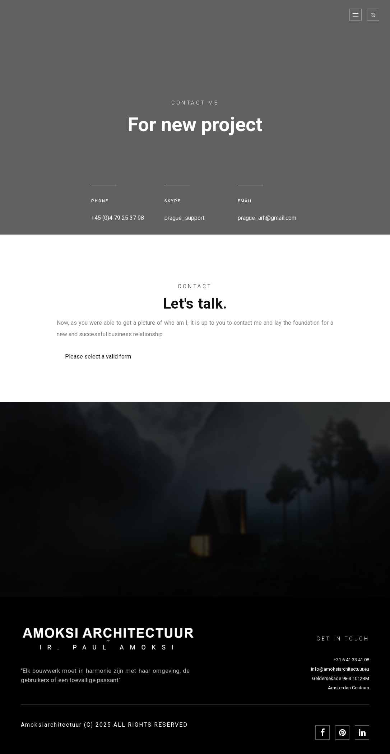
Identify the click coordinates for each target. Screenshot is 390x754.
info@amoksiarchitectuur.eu (340, 669)
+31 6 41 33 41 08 (351, 659)
